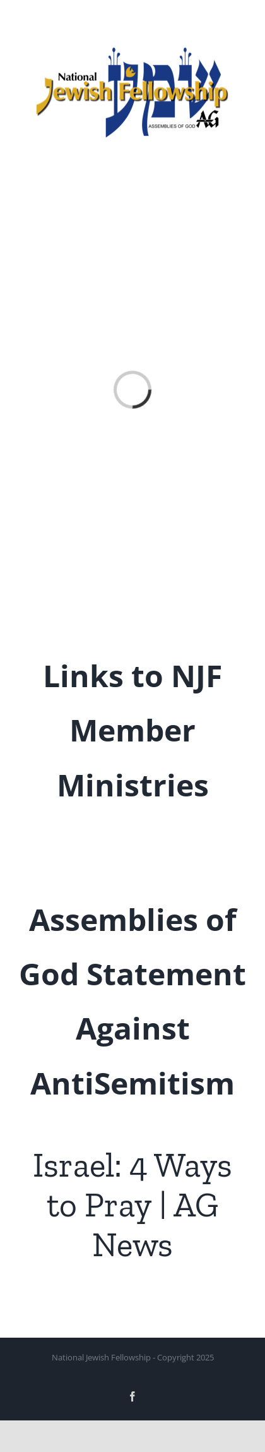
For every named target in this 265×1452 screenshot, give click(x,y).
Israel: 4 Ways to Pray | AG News (132, 1204)
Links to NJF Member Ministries (132, 730)
